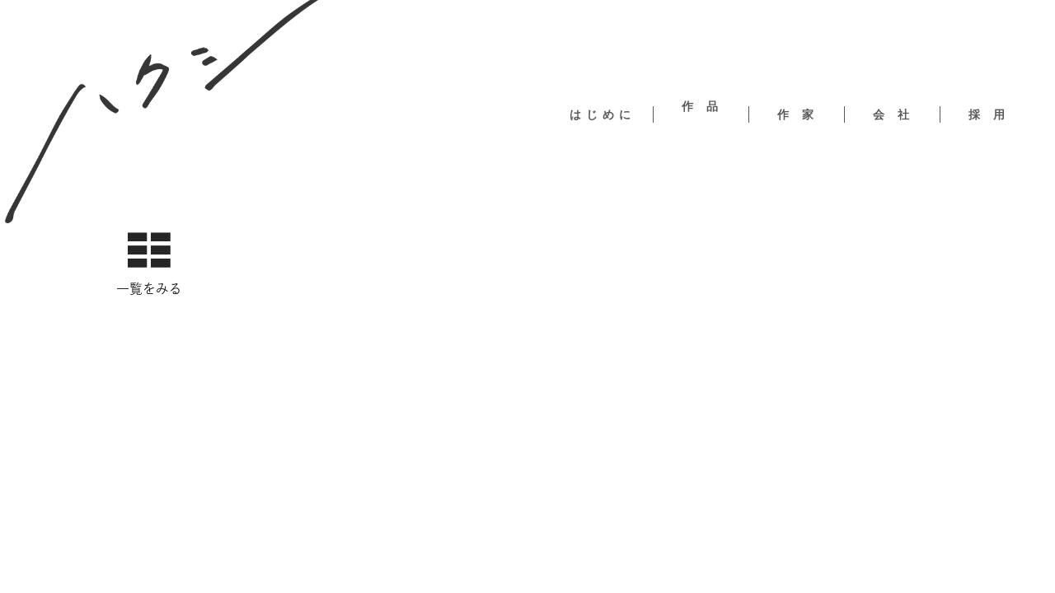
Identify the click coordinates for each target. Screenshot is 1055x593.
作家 (802, 114)
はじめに (602, 114)
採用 (993, 114)
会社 (897, 114)
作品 (706, 106)
